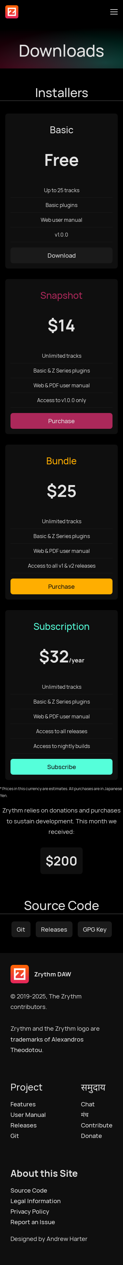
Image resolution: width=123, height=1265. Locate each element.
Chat (88, 1104)
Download (62, 255)
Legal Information (35, 1201)
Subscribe (61, 766)
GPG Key (95, 929)
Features (23, 1104)
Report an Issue (32, 1222)
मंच (85, 1114)
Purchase (61, 421)
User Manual (28, 1114)
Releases (54, 929)
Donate (91, 1135)
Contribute (97, 1125)
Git (21, 929)
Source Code (28, 1190)
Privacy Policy (29, 1211)
